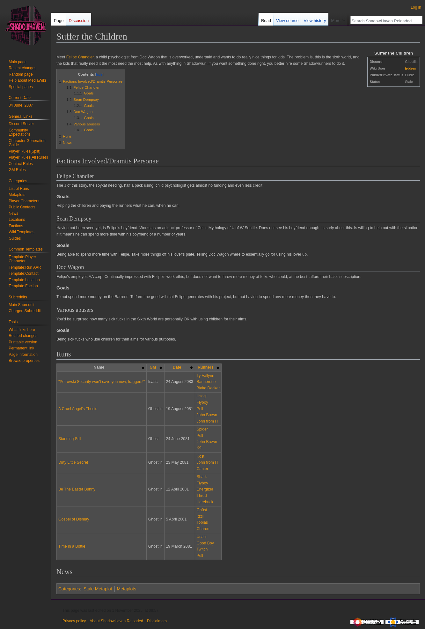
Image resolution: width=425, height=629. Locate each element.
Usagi (201, 396)
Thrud (201, 495)
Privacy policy (74, 621)
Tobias (202, 522)
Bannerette (206, 381)
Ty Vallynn (205, 375)
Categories (69, 588)
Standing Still (69, 439)
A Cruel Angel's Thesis (77, 409)
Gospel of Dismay (73, 519)
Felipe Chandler (80, 57)
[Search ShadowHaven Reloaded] (383, 20)
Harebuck (204, 502)
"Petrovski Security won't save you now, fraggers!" (101, 381)
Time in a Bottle (71, 546)
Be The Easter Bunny (76, 489)
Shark (201, 477)
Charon (202, 529)
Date (177, 367)
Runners (206, 367)
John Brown (206, 415)
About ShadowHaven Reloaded (116, 621)
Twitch (202, 549)
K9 (198, 448)
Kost (200, 456)
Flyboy (202, 402)
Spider (202, 429)
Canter (202, 469)
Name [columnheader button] (99, 367)
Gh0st (201, 510)
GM (153, 367)
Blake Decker (208, 388)
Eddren (410, 68)
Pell (199, 409)
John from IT (207, 421)
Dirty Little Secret (73, 462)
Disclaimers (157, 621)
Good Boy (205, 543)
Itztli (199, 516)
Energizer (204, 489)
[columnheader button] (155, 367)
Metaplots (126, 588)
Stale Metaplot (98, 588)
